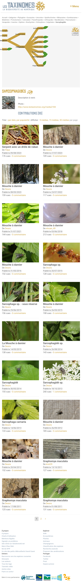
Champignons (48, 544)
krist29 (49, 464)
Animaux (46, 541)
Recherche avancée (50, 549)
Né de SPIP (6, 549)
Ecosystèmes (48, 536)
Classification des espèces (53, 546)
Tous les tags (7, 564)
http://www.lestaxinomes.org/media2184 (37, 107)
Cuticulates (26, 20)
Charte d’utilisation (9, 536)
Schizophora (40, 22)
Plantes (46, 539)
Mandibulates (59, 20)
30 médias (64, 120)
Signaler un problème (10, 541)
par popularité (23, 120)
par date (12, 120)
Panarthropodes (37, 20)
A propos (5, 533)
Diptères (21, 22)
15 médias (54, 120)
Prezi (45, 561)
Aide (44, 533)
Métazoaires (61, 18)
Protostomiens (16, 20)
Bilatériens (5, 20)
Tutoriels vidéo (7, 566)
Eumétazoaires (72, 18)
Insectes (14, 22)
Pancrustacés (70, 20)
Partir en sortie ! (8, 572)
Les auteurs (6, 561)
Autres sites (6, 569)
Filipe (7, 150)
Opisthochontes (50, 18)
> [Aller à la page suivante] (45, 519)
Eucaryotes (30, 18)
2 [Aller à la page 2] (41, 519)
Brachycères (30, 22)
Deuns (49, 150)
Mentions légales (8, 539)
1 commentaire (60, 392)
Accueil (4, 18)
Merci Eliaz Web (8, 546)
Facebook (46, 556)
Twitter (45, 559)
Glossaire (5, 559)
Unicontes (39, 18)
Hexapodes (6, 22)
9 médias (44, 120)
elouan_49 (50, 228)
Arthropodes (49, 20)
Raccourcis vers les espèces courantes (16, 556)
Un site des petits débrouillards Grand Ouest (18, 551)
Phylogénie (21, 18)
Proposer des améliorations (53, 551)
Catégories (12, 18)
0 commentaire (19, 156)
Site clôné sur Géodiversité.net (13, 544)
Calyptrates (50, 22)
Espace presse (48, 564)
